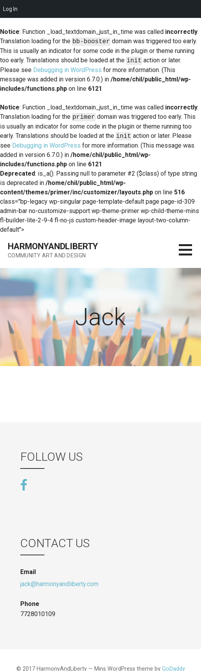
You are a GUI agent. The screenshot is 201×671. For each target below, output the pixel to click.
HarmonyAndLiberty (53, 246)
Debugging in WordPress (67, 70)
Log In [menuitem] (10, 9)
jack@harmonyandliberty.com (59, 584)
